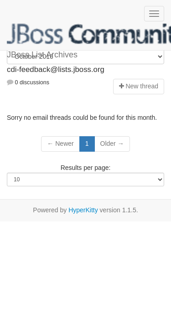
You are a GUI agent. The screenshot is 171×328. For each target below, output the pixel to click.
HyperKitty (83, 210)
